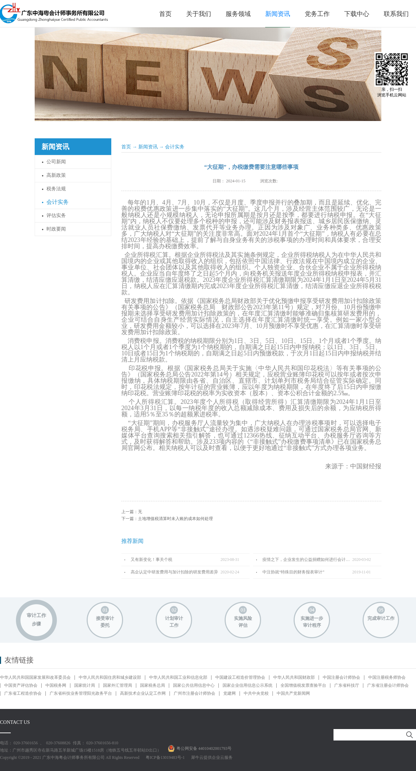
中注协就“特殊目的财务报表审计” (293, 572)
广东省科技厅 (346, 685)
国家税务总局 (152, 685)
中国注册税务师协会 (387, 677)
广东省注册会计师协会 (388, 685)
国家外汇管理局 (117, 685)
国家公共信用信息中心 (194, 685)
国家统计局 (84, 685)
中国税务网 (55, 685)
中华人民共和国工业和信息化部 (178, 677)
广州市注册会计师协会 (194, 693)
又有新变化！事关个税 (151, 559)
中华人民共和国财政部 (294, 677)
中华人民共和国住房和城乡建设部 (110, 677)
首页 (165, 13)
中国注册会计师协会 (341, 677)
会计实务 (174, 146)
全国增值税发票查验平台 (303, 685)
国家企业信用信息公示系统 (247, 685)
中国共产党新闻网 (293, 693)
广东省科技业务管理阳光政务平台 (81, 693)
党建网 (229, 693)
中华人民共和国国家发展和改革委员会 (35, 677)
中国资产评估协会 (20, 685)
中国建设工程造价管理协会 (240, 677)
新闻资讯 (148, 146)
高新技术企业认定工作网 (143, 693)
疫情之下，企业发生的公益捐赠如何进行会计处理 (307, 559)
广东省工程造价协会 (23, 693)
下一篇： (167, 518)
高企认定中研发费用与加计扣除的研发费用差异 (174, 572)
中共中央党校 (256, 693)
